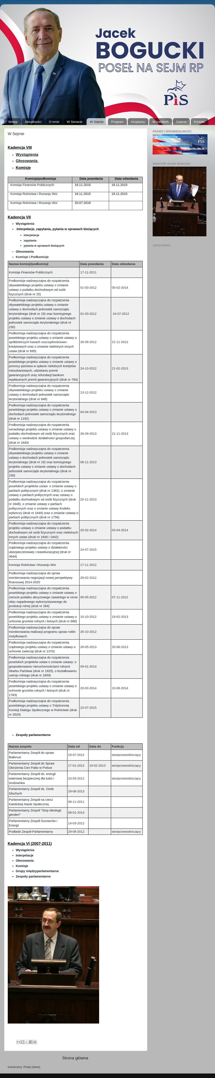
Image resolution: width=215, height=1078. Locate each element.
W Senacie (75, 122)
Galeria (181, 122)
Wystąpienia (27, 154)
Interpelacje (25, 855)
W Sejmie (97, 122)
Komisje (22, 866)
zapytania (30, 240)
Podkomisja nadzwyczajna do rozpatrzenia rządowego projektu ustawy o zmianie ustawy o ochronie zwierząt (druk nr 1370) (42, 647)
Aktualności (33, 122)
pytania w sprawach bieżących (44, 245)
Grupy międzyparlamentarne (37, 871)
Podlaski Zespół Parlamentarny (31, 831)
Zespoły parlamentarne (33, 876)
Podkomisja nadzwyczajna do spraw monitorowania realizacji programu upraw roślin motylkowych (42, 632)
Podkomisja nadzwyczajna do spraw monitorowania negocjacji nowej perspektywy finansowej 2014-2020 (40, 577)
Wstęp (13, 122)
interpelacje (31, 235)
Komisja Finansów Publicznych (32, 185)
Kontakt (199, 122)
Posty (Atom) (31, 1067)
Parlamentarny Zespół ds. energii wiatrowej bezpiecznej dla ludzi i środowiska (32, 778)
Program (117, 122)
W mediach (160, 122)
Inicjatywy (138, 122)
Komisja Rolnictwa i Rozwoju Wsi (33, 194)
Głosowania (26, 161)
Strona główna (75, 1058)
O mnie (54, 122)
